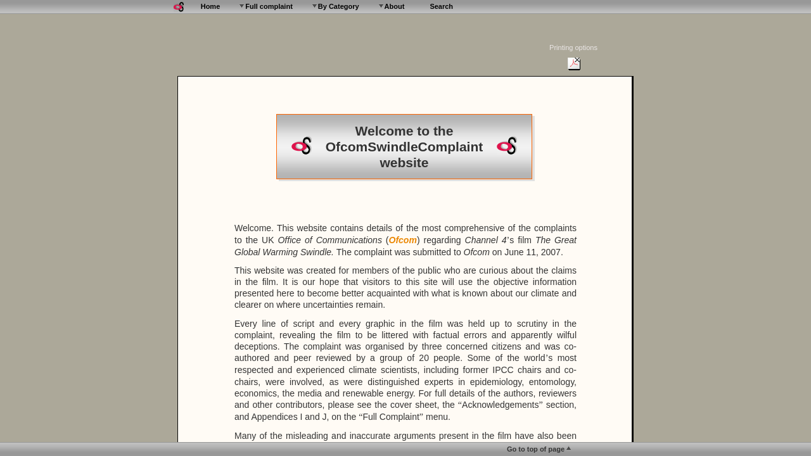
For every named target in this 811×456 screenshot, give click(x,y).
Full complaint (269, 6)
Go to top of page (536, 449)
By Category (338, 6)
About (395, 6)
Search (441, 6)
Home (210, 6)
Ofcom (403, 240)
